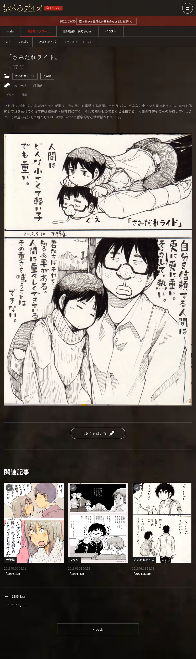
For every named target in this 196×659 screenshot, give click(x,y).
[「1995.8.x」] (34, 525)
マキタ (75, 561)
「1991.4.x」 (78, 576)
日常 (25, 97)
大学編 (49, 77)
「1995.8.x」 (14, 576)
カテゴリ (24, 42)
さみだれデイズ (48, 42)
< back (98, 632)
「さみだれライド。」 (39, 57)
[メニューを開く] (187, 8)
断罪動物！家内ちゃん (81, 31)
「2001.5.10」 (143, 576)
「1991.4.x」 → (17, 607)
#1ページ (20, 87)
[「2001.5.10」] (162, 525)
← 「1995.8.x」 (17, 598)
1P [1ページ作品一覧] (9, 490)
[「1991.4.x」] (98, 525)
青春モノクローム (40, 31)
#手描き (38, 87)
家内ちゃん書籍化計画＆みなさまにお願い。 (106, 21)
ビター (10, 97)
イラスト (116, 31)
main (10, 31)
